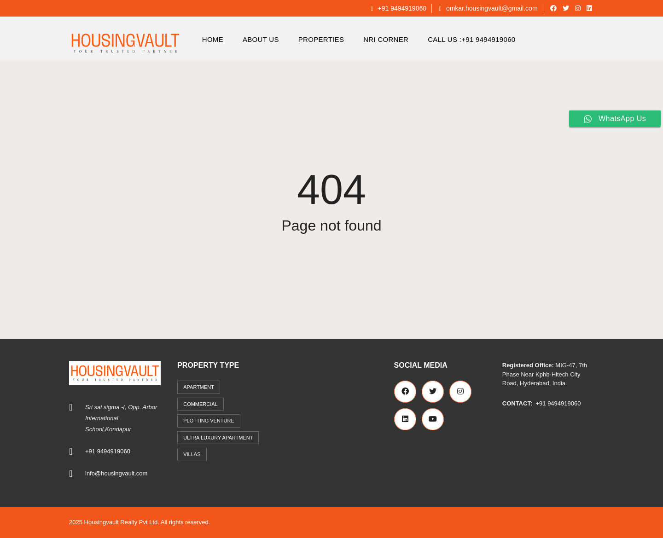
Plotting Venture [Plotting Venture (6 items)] (208, 420)
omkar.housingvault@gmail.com (488, 8)
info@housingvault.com (116, 473)
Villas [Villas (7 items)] (191, 454)
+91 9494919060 (398, 8)
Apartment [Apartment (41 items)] (198, 387)
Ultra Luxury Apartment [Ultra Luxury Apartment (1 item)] (218, 437)
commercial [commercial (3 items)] (200, 404)
